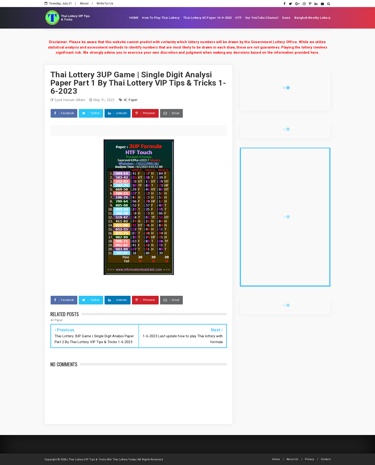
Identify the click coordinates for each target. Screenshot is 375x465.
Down (286, 17)
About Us (292, 459)
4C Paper (131, 100)
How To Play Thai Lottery (161, 17)
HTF (238, 17)
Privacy (309, 459)
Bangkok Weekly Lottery (312, 17)
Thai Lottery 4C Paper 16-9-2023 (207, 17)
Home (276, 459)
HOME (134, 17)
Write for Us (105, 3)
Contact (325, 459)
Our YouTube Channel (261, 17)
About (84, 3)
